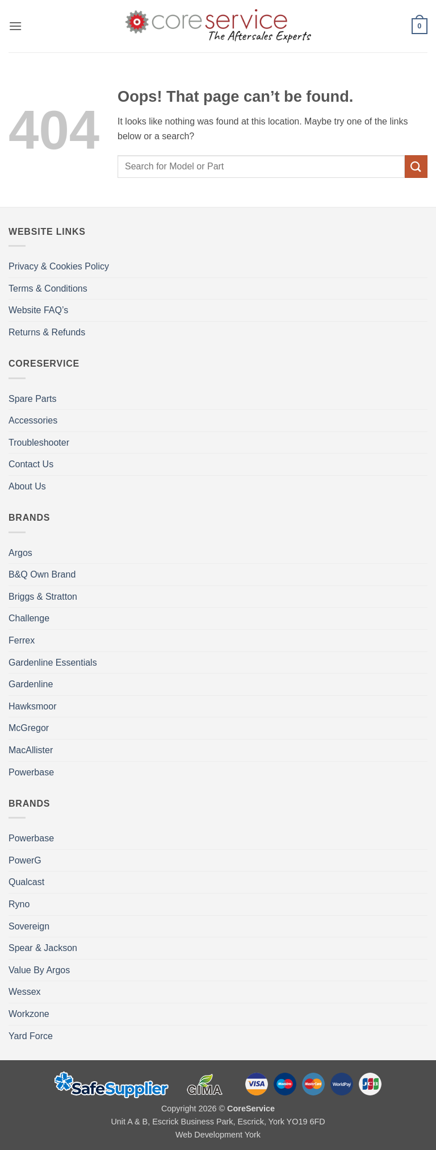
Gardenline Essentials (53, 662)
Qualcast (26, 882)
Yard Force (31, 1036)
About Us (27, 486)
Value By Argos (39, 970)
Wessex (25, 992)
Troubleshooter (39, 442)
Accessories (33, 420)
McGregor (29, 728)
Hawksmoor (32, 706)
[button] (15, 26)
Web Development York (218, 1134)
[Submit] (416, 166)
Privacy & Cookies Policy (59, 266)
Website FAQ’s (38, 310)
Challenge (29, 618)
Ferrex (22, 640)
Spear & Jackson (43, 948)
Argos (20, 553)
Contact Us (31, 464)
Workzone (29, 1014)
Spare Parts (32, 399)
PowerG (25, 860)
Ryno (19, 904)
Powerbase (31, 772)
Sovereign (29, 926)
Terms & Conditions (48, 288)
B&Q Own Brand (42, 574)
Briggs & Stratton (43, 596)
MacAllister (31, 750)
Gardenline (31, 684)
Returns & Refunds (47, 332)
